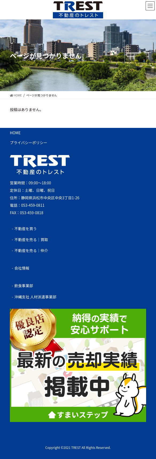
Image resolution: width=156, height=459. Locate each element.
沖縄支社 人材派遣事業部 (35, 296)
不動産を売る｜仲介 (31, 250)
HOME (15, 132)
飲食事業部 (23, 285)
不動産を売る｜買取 (31, 239)
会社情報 (21, 268)
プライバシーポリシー (28, 142)
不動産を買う (25, 228)
